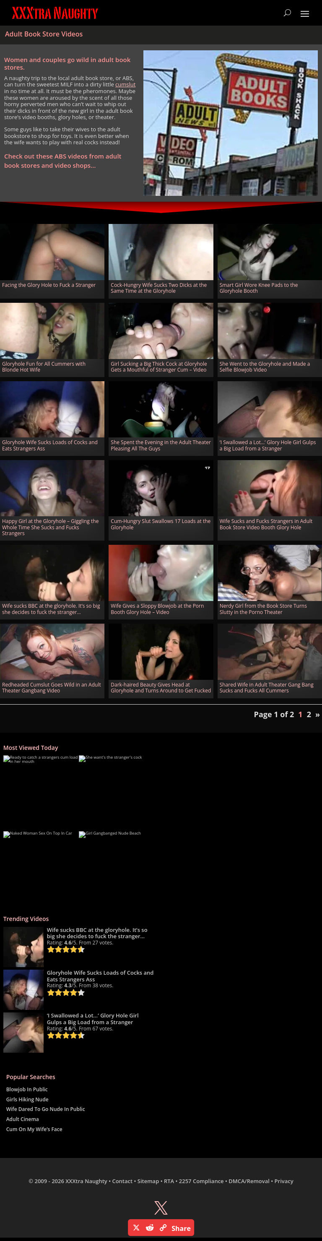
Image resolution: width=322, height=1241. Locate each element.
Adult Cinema (22, 1119)
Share (181, 1228)
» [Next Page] (317, 714)
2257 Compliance (201, 1181)
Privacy (284, 1181)
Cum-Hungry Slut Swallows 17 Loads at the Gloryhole (160, 524)
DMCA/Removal (249, 1181)
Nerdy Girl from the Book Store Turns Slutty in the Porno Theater (263, 608)
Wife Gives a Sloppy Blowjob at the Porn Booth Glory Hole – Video (157, 608)
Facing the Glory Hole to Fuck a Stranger (49, 285)
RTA (169, 1181)
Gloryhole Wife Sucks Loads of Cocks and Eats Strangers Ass (50, 445)
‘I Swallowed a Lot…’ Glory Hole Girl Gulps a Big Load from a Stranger (268, 445)
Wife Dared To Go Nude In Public (45, 1109)
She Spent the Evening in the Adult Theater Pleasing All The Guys (161, 445)
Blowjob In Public (27, 1089)
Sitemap (148, 1181)
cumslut (125, 84)
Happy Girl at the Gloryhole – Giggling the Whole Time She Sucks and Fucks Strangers (50, 527)
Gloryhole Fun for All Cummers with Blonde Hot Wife (44, 366)
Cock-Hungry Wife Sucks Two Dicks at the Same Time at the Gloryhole (159, 287)
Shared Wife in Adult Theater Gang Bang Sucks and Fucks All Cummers (267, 687)
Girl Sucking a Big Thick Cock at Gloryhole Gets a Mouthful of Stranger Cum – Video (159, 366)
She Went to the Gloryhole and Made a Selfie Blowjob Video (265, 366)
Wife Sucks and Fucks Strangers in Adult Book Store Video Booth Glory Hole (266, 524)
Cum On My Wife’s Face (34, 1129)
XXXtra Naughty (86, 1181)
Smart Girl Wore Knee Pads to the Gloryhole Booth (259, 287)
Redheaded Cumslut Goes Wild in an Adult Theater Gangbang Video (51, 687)
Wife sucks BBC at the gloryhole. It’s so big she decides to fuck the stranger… (51, 608)
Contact (122, 1181)
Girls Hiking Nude (27, 1099)
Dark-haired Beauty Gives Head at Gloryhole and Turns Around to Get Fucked (161, 687)
